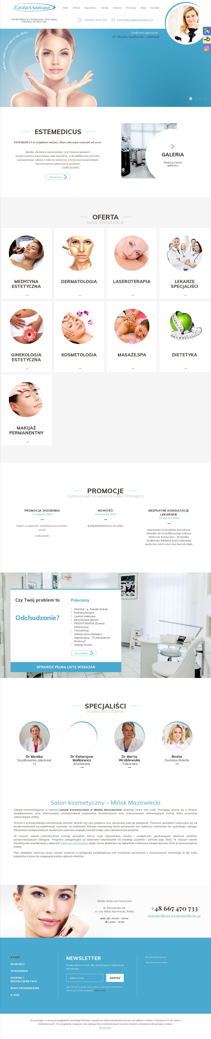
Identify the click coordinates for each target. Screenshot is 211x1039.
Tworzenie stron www (156, 967)
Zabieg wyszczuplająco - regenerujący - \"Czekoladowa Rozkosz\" (92, 642)
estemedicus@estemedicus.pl (174, 920)
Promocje (131, 7)
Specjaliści (90, 7)
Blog (143, 7)
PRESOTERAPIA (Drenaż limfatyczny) (89, 630)
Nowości (18, 969)
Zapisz (115, 983)
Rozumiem (105, 1032)
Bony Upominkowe (25, 993)
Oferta (76, 7)
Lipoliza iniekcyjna (85, 621)
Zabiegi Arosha (83, 649)
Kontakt (155, 7)
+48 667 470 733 (174, 912)
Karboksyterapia (84, 617)
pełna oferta (89, 660)
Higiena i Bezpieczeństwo (24, 984)
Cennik (105, 7)
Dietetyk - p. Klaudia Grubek (91, 614)
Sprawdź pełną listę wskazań (66, 678)
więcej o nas (58, 179)
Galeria (117, 7)
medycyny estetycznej (74, 848)
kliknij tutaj (100, 995)
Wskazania (19, 975)
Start (65, 7)
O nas (15, 999)
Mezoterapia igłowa (86, 624)
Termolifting (81, 635)
